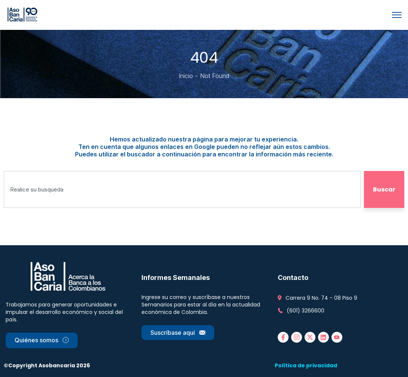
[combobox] (182, 189)
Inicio (186, 76)
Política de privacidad (306, 365)
